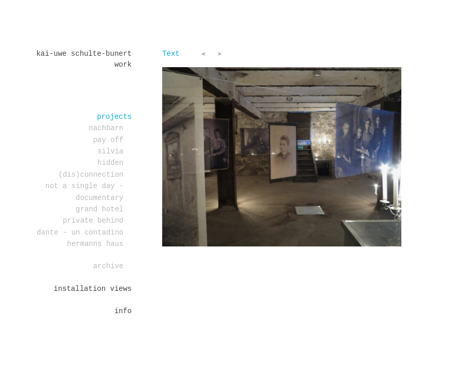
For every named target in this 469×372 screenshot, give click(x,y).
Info (123, 311)
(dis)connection (90, 175)
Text (171, 54)
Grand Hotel (99, 209)
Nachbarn (106, 128)
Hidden (110, 163)
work (123, 64)
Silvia (110, 151)
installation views (93, 289)
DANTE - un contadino (80, 232)
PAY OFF (108, 140)
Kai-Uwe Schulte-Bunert (84, 54)
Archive (108, 266)
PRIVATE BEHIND (92, 220)
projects (114, 117)
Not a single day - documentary (84, 192)
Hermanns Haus (95, 244)
